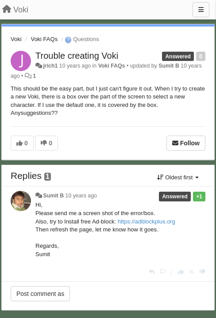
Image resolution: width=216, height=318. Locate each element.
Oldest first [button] (178, 177)
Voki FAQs (44, 39)
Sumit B (168, 66)
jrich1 (50, 66)
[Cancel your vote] (191, 272)
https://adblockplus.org (146, 221)
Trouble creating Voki (76, 56)
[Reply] (151, 272)
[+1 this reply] (181, 272)
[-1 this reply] (202, 272)
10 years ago (81, 196)
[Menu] (201, 9)
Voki (16, 39)
